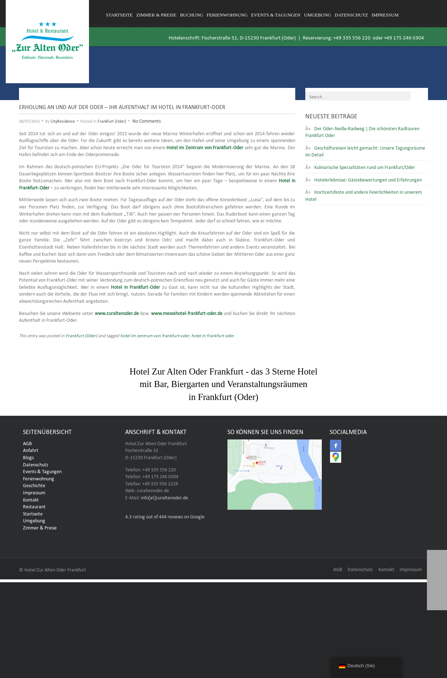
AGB (27, 442)
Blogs (28, 456)
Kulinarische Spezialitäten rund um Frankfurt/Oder (364, 166)
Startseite (119, 15)
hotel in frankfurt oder (212, 335)
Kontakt (31, 499)
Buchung (191, 15)
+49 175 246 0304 (404, 36)
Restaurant (34, 505)
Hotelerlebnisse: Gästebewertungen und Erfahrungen (368, 179)
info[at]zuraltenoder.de (164, 496)
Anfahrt (30, 449)
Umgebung (317, 15)
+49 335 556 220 (352, 36)
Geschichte (34, 484)
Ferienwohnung (227, 15)
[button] (437, 600)
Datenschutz (351, 15)
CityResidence (63, 120)
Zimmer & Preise (156, 15)
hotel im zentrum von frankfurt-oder (154, 335)
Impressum (385, 15)
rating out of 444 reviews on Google (164, 515)
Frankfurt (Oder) (112, 120)
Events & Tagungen (275, 15)
